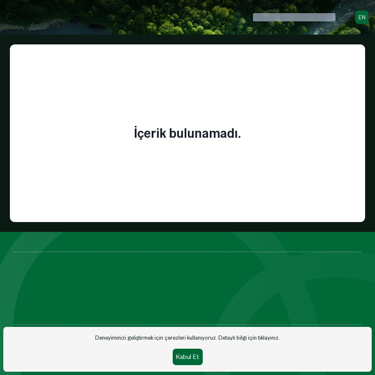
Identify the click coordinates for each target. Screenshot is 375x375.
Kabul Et (187, 356)
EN (362, 17)
